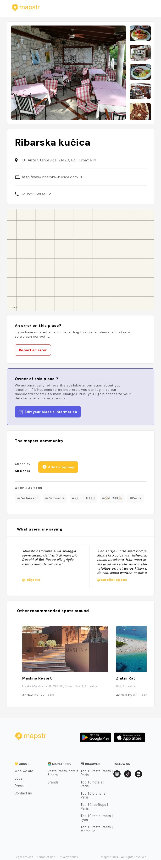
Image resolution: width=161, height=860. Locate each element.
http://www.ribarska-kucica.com (52, 177)
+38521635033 (36, 194)
